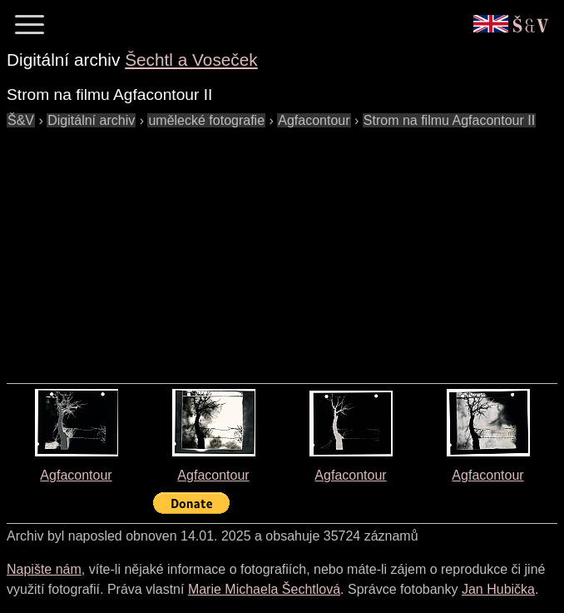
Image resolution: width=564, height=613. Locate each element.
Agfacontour (75, 475)
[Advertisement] (285, 247)
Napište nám (44, 569)
